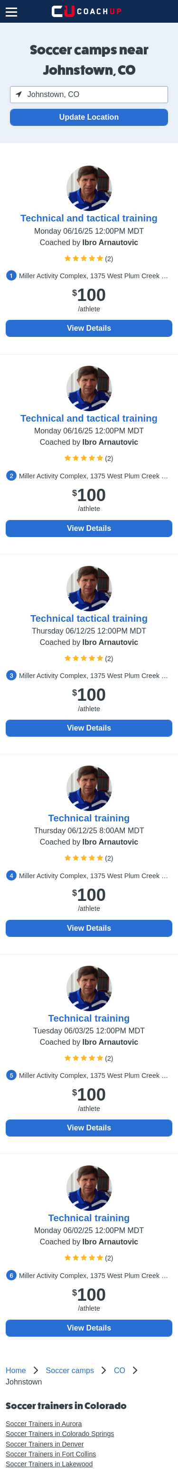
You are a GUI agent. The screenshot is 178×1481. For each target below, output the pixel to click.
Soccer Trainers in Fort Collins (51, 1454)
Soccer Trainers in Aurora (44, 1424)
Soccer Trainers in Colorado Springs (60, 1433)
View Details (89, 328)
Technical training (89, 818)
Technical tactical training (89, 618)
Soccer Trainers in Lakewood (49, 1464)
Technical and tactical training (89, 218)
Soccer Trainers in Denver (45, 1444)
